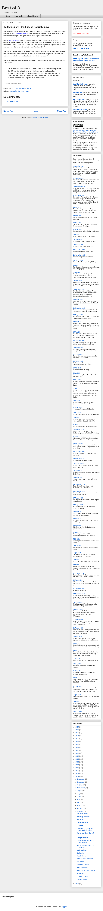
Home (8, 16)
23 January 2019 (78, 245)
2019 (77, 741)
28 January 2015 (78, 443)
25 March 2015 (77, 417)
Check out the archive (81, 48)
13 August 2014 (78, 505)
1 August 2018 (77, 265)
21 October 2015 (78, 354)
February (80, 808)
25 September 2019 (79, 187)
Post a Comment (12, 101)
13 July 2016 (77, 322)
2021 (77, 735)
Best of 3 (11, 8)
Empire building (82, 879)
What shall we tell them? (85, 859)
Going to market (82, 838)
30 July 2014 (77, 511)
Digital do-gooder (82, 822)
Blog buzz (80, 819)
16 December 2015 (79, 340)
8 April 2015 (77, 412)
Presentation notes (80, 110)
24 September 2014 (79, 484)
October (80, 785)
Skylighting (80, 853)
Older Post (61, 111)
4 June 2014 (76, 532)
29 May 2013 (77, 664)
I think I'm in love (82, 876)
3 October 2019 (78, 178)
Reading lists (78, 92)
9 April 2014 (77, 553)
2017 (77, 747)
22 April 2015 (77, 407)
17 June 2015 (77, 380)
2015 (77, 753)
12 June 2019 (77, 216)
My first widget (81, 850)
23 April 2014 (77, 546)
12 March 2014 (77, 565)
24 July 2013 (77, 643)
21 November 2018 (79, 255)
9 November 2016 (78, 289)
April (79, 802)
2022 (77, 733)
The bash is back (82, 814)
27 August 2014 (78, 498)
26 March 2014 (77, 559)
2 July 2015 (76, 373)
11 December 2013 (79, 588)
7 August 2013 (77, 636)
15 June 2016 (77, 332)
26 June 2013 (77, 659)
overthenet (25, 91)
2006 (77, 884)
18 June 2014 (77, 525)
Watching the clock (83, 817)
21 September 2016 (79, 308)
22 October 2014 (78, 470)
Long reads (18, 16)
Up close (80, 825)
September (81, 788)
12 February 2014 (78, 573)
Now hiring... (81, 873)
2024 (77, 727)
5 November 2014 (78, 464)
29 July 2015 (77, 368)
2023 (77, 730)
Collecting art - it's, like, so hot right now (85, 841)
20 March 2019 (77, 234)
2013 (77, 759)
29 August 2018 (78, 260)
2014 (77, 756)
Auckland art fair (15, 91)
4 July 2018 (76, 272)
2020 (77, 738)
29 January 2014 (78, 580)
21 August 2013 (78, 628)
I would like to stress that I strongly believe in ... (85, 829)
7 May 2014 (76, 539)
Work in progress (82, 867)
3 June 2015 (76, 388)
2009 (77, 771)
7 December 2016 (78, 281)
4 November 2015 (78, 347)
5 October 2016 (78, 299)
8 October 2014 (78, 477)
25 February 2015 (78, 429)
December (81, 779)
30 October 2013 (78, 602)
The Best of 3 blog (79, 128)
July (78, 794)
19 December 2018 (79, 250)
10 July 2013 (77, 650)
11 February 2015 (78, 436)
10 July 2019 (77, 207)
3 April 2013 (77, 695)
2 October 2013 (78, 609)
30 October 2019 (78, 166)
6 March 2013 (77, 712)
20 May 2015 (77, 400)
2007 (77, 776)
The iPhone (81, 862)
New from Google (83, 865)
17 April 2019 (77, 229)
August (79, 791)
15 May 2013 (77, 671)
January (80, 811)
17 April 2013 (77, 686)
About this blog (32, 16)
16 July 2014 (77, 518)
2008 (77, 773)
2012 (77, 762)
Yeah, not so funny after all (86, 870)
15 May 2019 (77, 222)
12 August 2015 (78, 361)
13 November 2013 (79, 594)
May (78, 799)
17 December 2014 (79, 452)
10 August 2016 (78, 315)
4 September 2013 (78, 619)
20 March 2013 (77, 701)
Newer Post (8, 111)
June (79, 796)
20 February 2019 (78, 239)
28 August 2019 (78, 195)
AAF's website (14, 40)
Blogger (63, 907)
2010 (77, 768)
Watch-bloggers (82, 856)
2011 (77, 765)
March (79, 805)
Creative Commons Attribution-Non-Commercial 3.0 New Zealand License (86, 131)
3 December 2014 (78, 458)
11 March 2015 (77, 424)
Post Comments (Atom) (39, 117)
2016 (77, 750)
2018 (77, 744)
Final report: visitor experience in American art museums (86, 60)
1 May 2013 (76, 677)
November (81, 782)
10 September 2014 (79, 491)
